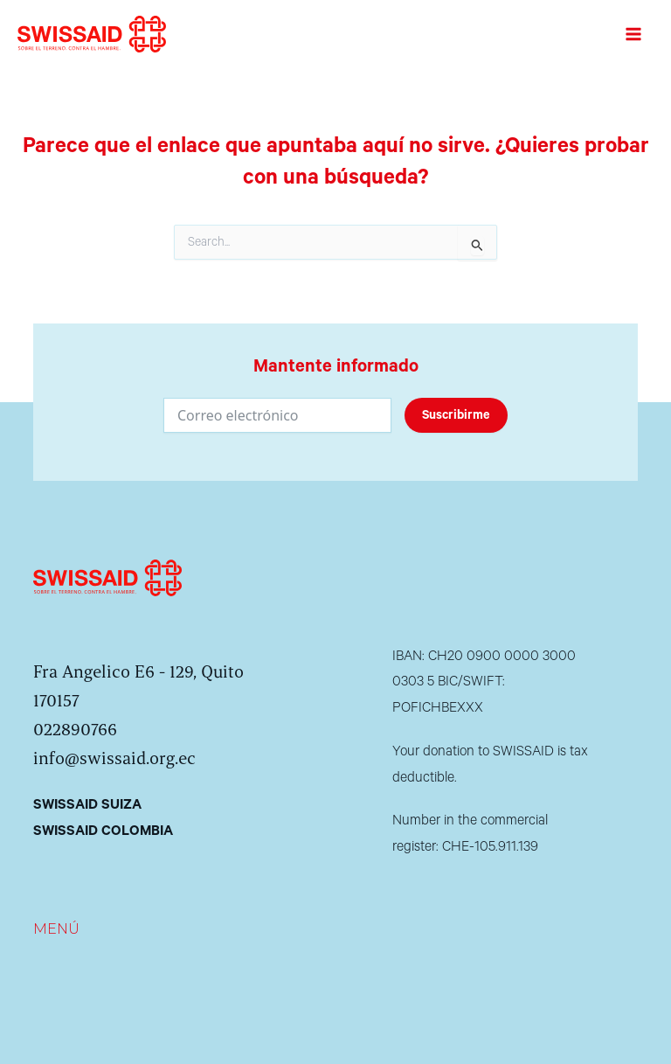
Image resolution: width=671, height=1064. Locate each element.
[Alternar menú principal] (633, 34)
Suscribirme (456, 415)
